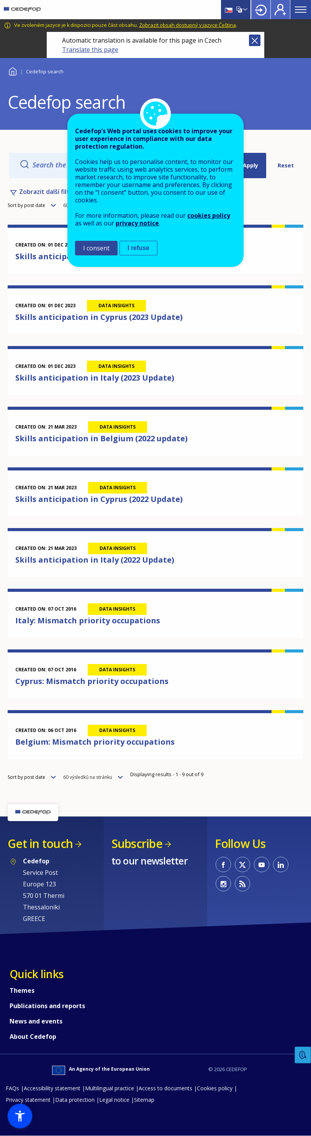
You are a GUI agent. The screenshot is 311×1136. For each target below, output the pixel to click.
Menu (300, 10)
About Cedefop (33, 1036)
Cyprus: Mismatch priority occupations (92, 681)
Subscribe (136, 843)
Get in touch (40, 843)
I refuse (138, 248)
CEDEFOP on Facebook (223, 864)
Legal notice (114, 1099)
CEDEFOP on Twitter (242, 864)
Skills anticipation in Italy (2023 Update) (94, 378)
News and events (36, 1021)
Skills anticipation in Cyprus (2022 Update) (99, 499)
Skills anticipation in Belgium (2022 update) (101, 438)
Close (254, 40)
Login (260, 9)
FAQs (12, 1088)
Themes (22, 990)
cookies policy (208, 215)
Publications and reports (47, 1006)
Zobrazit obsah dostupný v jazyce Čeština (187, 25)
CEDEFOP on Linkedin (280, 864)
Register (280, 9)
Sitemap (144, 1099)
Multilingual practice (109, 1088)
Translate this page (90, 49)
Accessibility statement (52, 1088)
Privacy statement (28, 1099)
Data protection (75, 1099)
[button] (20, 1116)
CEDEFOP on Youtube (261, 864)
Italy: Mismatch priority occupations (87, 620)
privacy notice (137, 223)
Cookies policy (214, 1088)
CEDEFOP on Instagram (223, 883)
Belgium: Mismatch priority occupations (95, 742)
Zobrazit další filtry (47, 191)
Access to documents (165, 1088)
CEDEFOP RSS (242, 883)
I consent (96, 248)
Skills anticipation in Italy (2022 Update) (94, 560)
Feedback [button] (303, 1055)
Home (12, 70)
